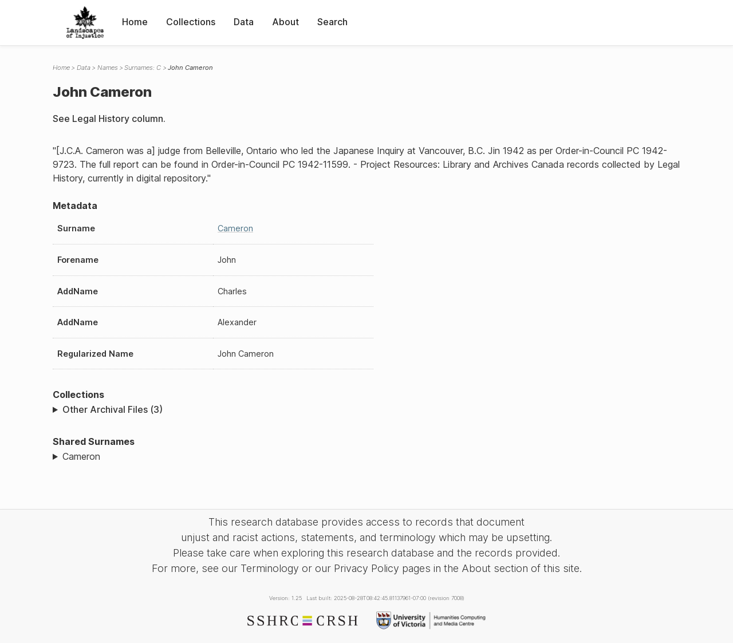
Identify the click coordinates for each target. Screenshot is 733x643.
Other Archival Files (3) (112, 409)
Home (135, 21)
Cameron (235, 228)
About (285, 21)
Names (107, 68)
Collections (190, 21)
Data (244, 21)
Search (332, 21)
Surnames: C (142, 68)
